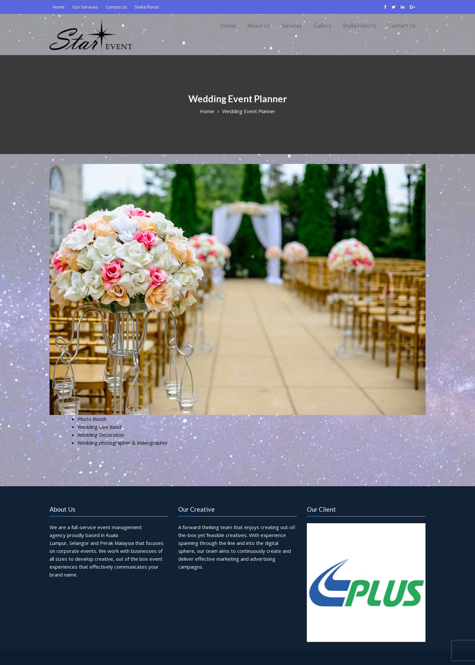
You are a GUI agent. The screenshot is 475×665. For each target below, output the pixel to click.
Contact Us (116, 7)
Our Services (85, 7)
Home (59, 7)
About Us (258, 25)
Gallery (322, 25)
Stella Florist (147, 7)
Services (291, 25)
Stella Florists (359, 25)
